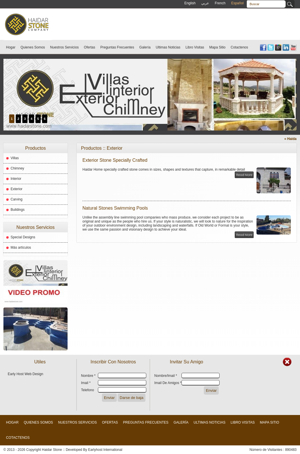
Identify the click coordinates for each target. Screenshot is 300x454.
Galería (145, 47)
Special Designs (23, 237)
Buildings (18, 210)
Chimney (17, 168)
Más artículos (21, 247)
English (190, 3)
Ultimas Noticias (168, 47)
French (220, 3)
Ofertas (89, 47)
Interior (16, 179)
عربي (205, 3)
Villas (15, 158)
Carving (16, 199)
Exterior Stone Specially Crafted (114, 160)
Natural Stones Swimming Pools (115, 208)
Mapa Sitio (217, 47)
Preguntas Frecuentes (117, 47)
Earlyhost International (105, 450)
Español (237, 3)
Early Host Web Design (25, 374)
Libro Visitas (194, 47)
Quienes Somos (33, 47)
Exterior (16, 189)
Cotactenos (239, 47)
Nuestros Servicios (64, 47)
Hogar (10, 47)
